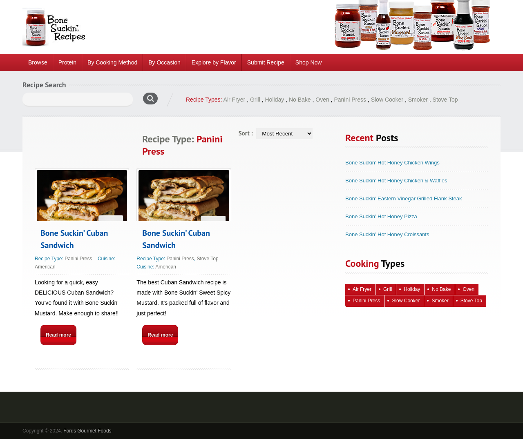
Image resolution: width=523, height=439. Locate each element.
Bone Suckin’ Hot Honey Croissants (387, 234)
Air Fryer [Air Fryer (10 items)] (362, 289)
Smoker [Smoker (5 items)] (439, 301)
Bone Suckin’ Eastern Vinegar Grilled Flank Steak (403, 198)
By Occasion (164, 62)
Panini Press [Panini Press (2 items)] (366, 301)
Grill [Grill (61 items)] (387, 289)
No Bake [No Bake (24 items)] (441, 289)
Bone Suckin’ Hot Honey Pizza (381, 216)
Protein (67, 62)
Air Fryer (235, 99)
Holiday (274, 99)
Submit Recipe (265, 62)
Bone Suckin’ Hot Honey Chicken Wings (392, 163)
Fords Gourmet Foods (87, 431)
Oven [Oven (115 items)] (468, 289)
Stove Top (445, 99)
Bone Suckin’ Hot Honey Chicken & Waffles (396, 180)
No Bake (300, 99)
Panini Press (350, 99)
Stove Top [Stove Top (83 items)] (471, 301)
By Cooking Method (112, 62)
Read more (58, 335)
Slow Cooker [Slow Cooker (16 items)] (406, 301)
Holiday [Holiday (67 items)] (412, 289)
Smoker (418, 99)
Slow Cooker (387, 99)
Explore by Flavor (214, 62)
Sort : (246, 133)
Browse (37, 62)
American (45, 267)
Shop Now (308, 62)
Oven (322, 99)
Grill (255, 99)
